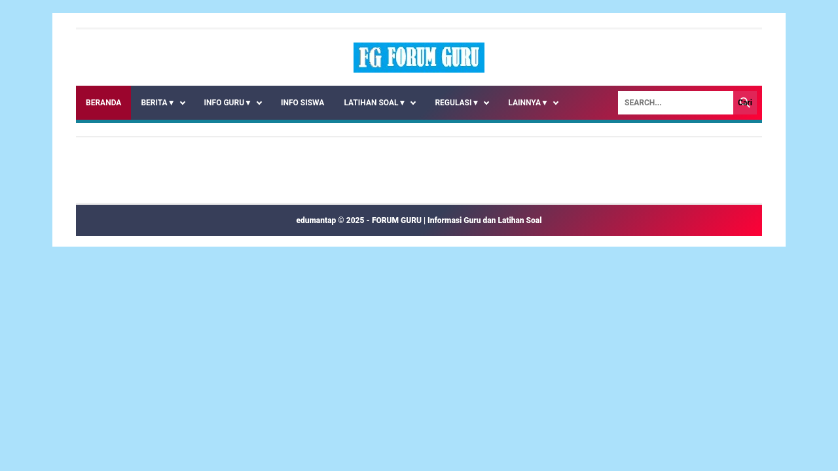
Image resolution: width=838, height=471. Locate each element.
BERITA (158, 102)
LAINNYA (528, 102)
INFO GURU (228, 102)
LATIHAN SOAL (375, 102)
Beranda (103, 102)
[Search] (675, 102)
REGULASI (457, 102)
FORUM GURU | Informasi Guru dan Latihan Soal (457, 220)
